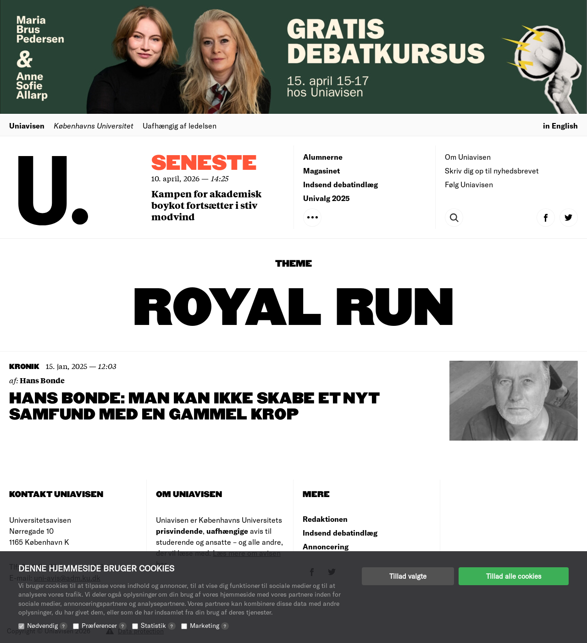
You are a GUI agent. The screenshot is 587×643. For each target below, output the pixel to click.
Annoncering (326, 546)
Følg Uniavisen (469, 184)
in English (560, 125)
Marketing (209, 625)
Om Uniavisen (468, 156)
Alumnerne (323, 156)
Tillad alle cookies (513, 576)
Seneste (204, 163)
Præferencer (104, 625)
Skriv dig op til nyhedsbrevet (492, 170)
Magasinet (321, 170)
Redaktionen (325, 518)
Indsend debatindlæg (340, 184)
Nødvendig (47, 625)
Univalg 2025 (326, 198)
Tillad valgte (407, 576)
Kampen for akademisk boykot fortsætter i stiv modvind (206, 205)
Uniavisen (26, 125)
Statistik (158, 625)
